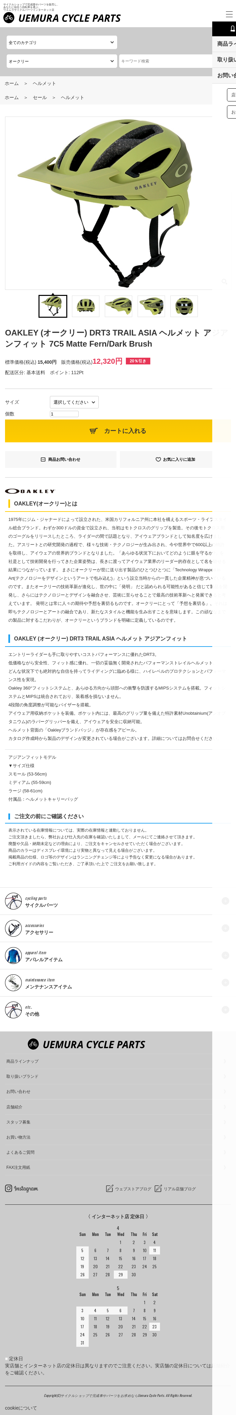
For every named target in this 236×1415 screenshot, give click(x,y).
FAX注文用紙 (18, 1167)
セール (40, 97)
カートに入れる (125, 431)
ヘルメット (44, 83)
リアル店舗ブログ (180, 1189)
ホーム (12, 83)
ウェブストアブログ (133, 1189)
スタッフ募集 (18, 1122)
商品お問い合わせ (64, 459)
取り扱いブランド (22, 1076)
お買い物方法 (18, 1137)
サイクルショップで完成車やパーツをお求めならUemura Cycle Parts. (113, 1395)
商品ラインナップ (22, 1061)
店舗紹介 (14, 1107)
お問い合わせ (18, 1091)
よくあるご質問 (20, 1152)
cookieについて (21, 1408)
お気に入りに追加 (179, 459)
